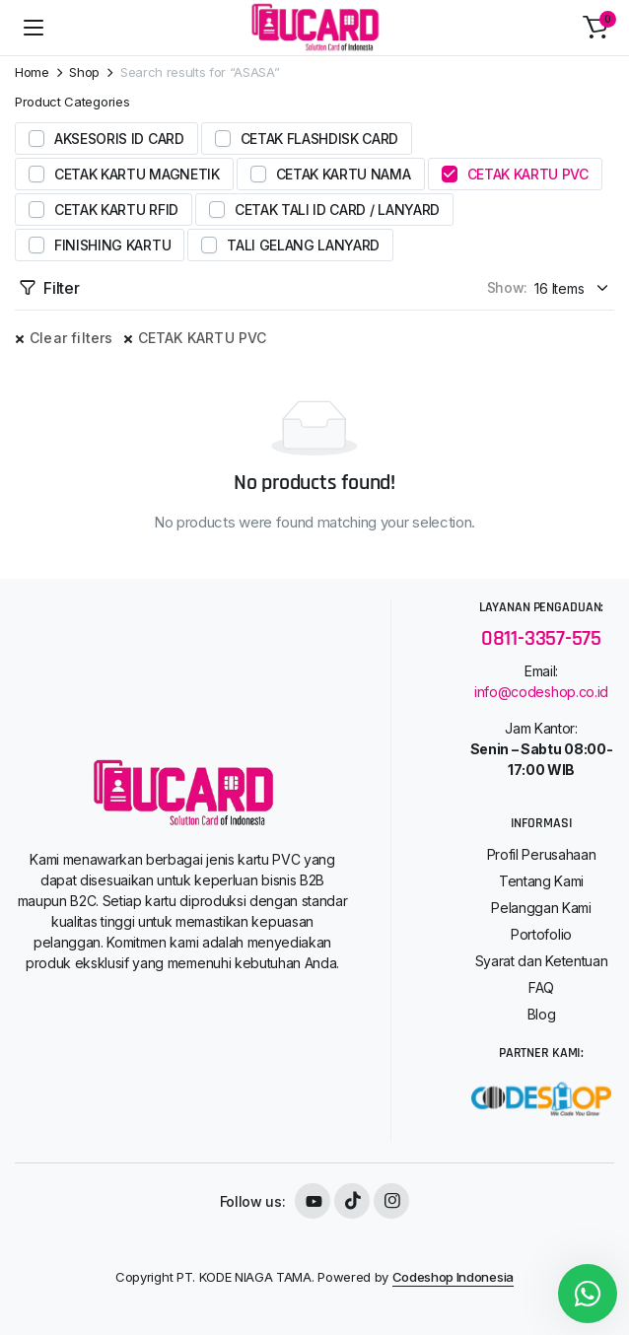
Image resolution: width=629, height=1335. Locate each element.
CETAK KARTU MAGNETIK (137, 174)
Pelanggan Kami (541, 907)
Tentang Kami (541, 881)
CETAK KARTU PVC (528, 174)
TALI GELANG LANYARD (303, 245)
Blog (541, 1014)
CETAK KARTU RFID (116, 209)
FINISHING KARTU (112, 245)
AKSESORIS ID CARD (119, 138)
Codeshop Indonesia (453, 1277)
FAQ (541, 987)
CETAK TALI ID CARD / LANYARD (337, 209)
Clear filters (71, 337)
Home (32, 72)
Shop (84, 72)
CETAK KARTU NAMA (343, 174)
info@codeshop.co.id (541, 691)
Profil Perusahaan (541, 854)
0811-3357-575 (541, 638)
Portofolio (541, 934)
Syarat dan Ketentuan (541, 960)
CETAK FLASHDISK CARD (320, 138)
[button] (595, 27)
